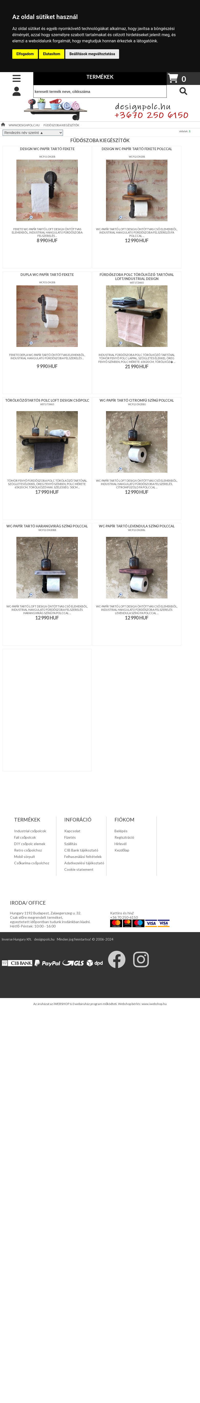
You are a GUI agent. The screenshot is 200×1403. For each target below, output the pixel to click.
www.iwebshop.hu (154, 1004)
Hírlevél (120, 843)
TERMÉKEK (99, 77)
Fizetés (70, 837)
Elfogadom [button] (25, 54)
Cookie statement (78, 869)
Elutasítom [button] (51, 54)
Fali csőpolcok (25, 837)
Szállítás (70, 843)
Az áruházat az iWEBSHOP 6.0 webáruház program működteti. (75, 1004)
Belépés (121, 831)
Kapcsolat (72, 831)
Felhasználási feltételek (83, 856)
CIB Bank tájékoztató (81, 850)
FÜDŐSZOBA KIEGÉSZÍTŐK (61, 125)
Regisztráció (124, 837)
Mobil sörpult (24, 856)
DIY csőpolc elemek (30, 843)
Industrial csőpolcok (30, 831)
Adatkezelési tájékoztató (84, 863)
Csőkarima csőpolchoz (31, 863)
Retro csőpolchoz (28, 850)
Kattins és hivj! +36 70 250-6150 (124, 915)
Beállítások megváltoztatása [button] (92, 54)
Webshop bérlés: (130, 1004)
